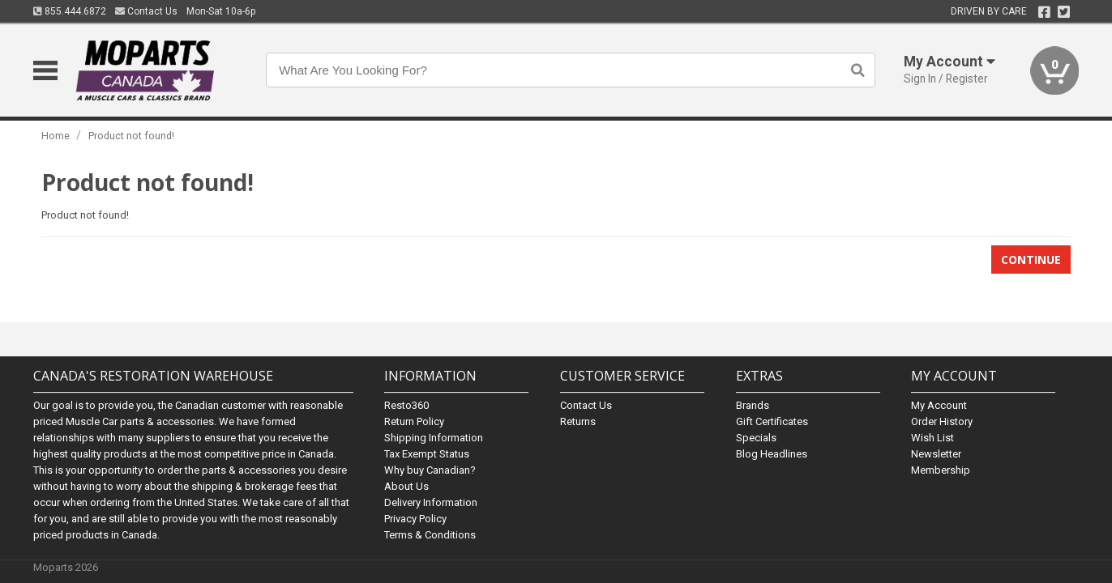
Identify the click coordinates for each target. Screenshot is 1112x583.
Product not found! (131, 136)
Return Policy (414, 421)
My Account (939, 405)
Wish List (932, 438)
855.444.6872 (69, 11)
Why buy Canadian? (430, 470)
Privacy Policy (415, 519)
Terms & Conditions (430, 535)
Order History (942, 421)
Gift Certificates (772, 421)
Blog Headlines (771, 454)
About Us (406, 486)
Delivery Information (430, 502)
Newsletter (936, 454)
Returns (578, 421)
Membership (940, 470)
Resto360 (406, 405)
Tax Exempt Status (426, 454)
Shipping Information (433, 438)
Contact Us (146, 11)
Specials (756, 438)
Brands (752, 405)
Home (55, 136)
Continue (1031, 259)
